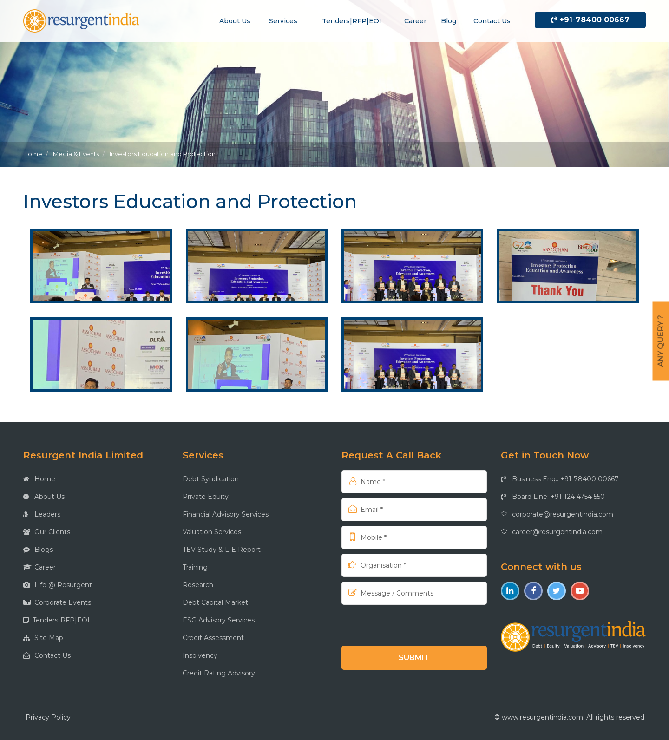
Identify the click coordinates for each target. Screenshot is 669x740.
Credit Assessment (213, 638)
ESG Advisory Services (219, 620)
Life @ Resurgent (57, 585)
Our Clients (46, 532)
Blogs (38, 549)
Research (198, 585)
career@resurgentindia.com (552, 532)
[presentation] (401, 624)
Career (415, 21)
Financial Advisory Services (226, 514)
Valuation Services (212, 532)
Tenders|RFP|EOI (351, 21)
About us (234, 21)
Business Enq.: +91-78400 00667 (560, 479)
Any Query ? (660, 341)
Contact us (492, 21)
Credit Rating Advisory (219, 673)
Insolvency (200, 655)
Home (32, 153)
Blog (448, 21)
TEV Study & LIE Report (222, 549)
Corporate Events (57, 602)
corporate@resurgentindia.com (557, 514)
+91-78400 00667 (590, 19)
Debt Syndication (211, 479)
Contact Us (47, 655)
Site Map (43, 638)
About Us (44, 496)
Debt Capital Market (215, 602)
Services (283, 21)
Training (195, 567)
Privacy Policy (48, 717)
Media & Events (76, 153)
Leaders (41, 514)
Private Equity (206, 496)
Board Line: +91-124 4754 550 (553, 496)
